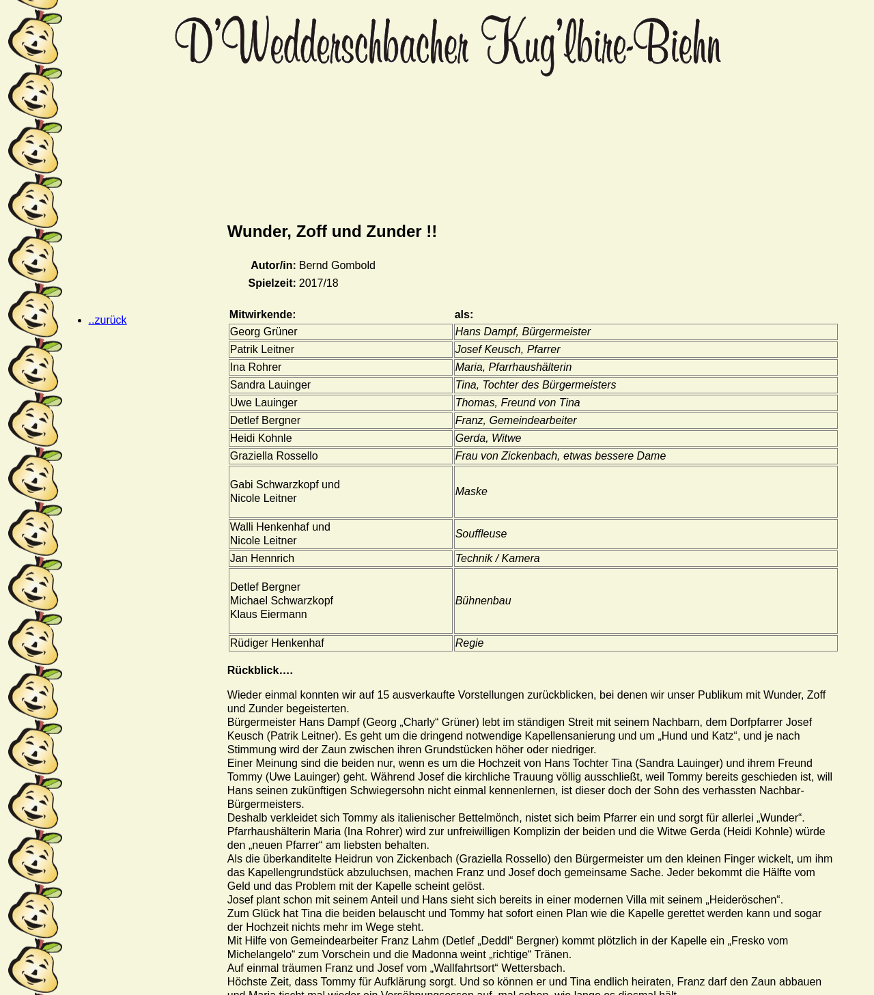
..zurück (108, 320)
